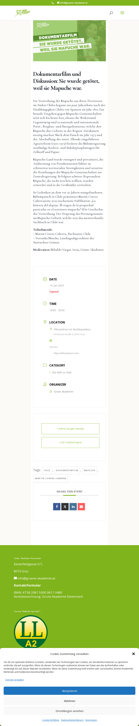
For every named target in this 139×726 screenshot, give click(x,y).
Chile (47, 470)
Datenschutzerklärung (72, 720)
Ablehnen (69, 701)
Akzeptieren (69, 691)
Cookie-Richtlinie (50, 720)
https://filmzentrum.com (66, 353)
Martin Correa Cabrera (50, 478)
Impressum (91, 720)
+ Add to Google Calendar (70, 428)
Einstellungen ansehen (70, 711)
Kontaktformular (27, 585)
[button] (133, 654)
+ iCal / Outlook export (70, 442)
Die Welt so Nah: (60, 372)
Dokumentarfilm (67, 470)
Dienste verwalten (14, 679)
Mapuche (90, 470)
